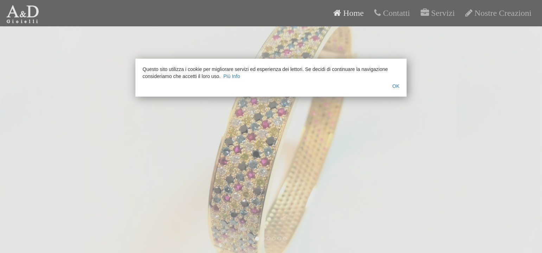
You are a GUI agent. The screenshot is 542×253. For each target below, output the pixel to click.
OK (396, 86)
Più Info (231, 76)
